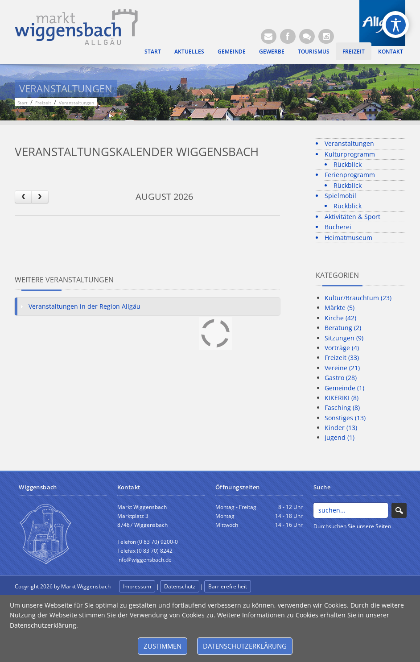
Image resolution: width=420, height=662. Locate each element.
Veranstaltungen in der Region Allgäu (84, 306)
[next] (39, 196)
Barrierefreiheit (227, 586)
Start (152, 51)
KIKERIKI (341, 397)
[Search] (350, 510)
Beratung (343, 327)
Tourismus (313, 51)
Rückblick (348, 164)
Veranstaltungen (349, 143)
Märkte (339, 307)
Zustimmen (162, 645)
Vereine (342, 368)
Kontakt (390, 51)
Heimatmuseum (348, 237)
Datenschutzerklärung (245, 645)
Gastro (341, 377)
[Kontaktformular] (307, 36)
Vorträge (342, 347)
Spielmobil (340, 195)
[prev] (23, 196)
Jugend (339, 437)
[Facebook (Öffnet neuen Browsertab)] (288, 36)
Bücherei (338, 227)
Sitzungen (344, 338)
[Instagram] (326, 36)
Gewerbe (271, 51)
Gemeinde (232, 51)
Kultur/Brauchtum (358, 298)
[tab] (147, 306)
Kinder (341, 427)
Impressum (137, 586)
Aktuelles (189, 51)
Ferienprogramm (350, 174)
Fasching (342, 407)
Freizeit (353, 51)
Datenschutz (179, 586)
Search (399, 510)
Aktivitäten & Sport (352, 216)
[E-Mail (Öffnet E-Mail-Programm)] (268, 36)
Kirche (340, 318)
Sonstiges (345, 418)
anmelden (271, 587)
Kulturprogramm (350, 154)
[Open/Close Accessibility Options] (396, 25)
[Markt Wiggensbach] (76, 26)
